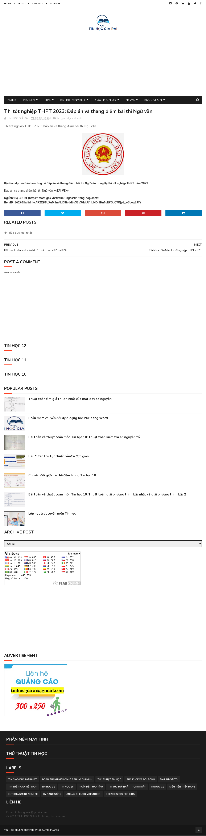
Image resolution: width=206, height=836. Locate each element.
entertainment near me (23, 794)
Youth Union (105, 100)
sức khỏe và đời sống (141, 779)
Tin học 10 (67, 787)
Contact (38, 3)
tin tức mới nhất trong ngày (127, 787)
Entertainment (73, 100)
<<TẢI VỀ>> (61, 191)
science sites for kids (120, 794)
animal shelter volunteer (83, 794)
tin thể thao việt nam (22, 787)
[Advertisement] (103, 62)
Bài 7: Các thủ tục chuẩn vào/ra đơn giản (58, 457)
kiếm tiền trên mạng (182, 787)
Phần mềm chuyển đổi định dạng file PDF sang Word (68, 419)
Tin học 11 (48, 787)
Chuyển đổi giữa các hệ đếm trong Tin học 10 (62, 476)
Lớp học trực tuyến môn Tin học (52, 514)
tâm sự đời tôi (169, 779)
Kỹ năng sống (52, 794)
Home (7, 3)
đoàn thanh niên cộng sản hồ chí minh (67, 779)
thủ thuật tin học (109, 779)
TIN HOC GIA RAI (13, 830)
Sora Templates (48, 830)
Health (29, 100)
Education (153, 100)
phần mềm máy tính (91, 787)
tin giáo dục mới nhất (69, 119)
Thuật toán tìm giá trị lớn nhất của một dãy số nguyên (70, 399)
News (130, 100)
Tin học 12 (157, 787)
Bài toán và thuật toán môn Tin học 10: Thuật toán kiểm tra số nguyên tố (84, 438)
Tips (47, 100)
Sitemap (55, 3)
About (22, 3)
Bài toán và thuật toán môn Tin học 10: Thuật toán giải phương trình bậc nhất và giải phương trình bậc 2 (107, 495)
